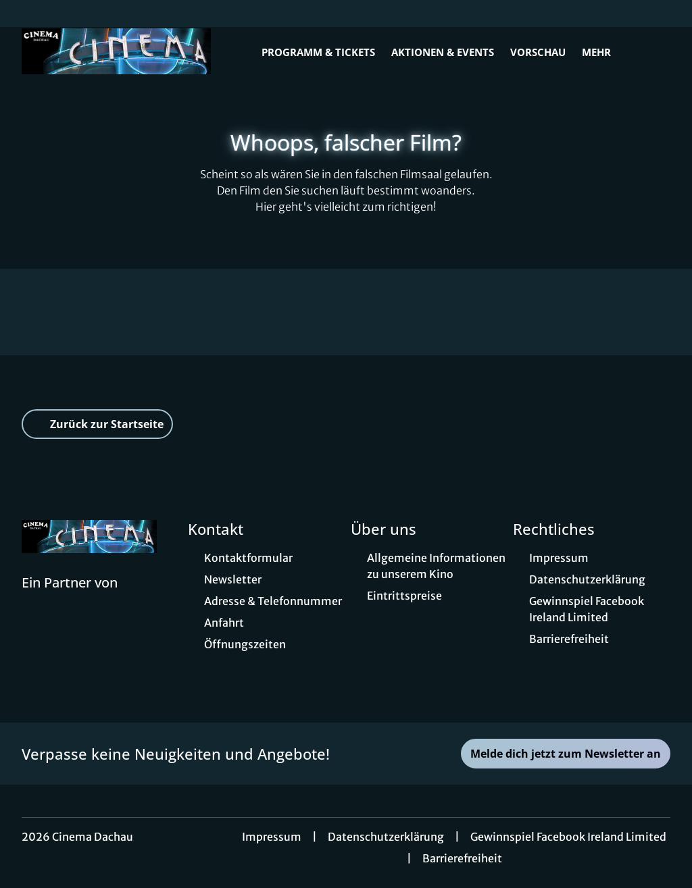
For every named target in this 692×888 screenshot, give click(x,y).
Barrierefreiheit (462, 858)
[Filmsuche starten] (656, 51)
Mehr (604, 52)
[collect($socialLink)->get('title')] (24, 13)
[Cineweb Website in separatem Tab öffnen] (70, 600)
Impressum (271, 836)
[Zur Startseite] (116, 51)
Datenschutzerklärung (386, 836)
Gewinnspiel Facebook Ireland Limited (568, 836)
